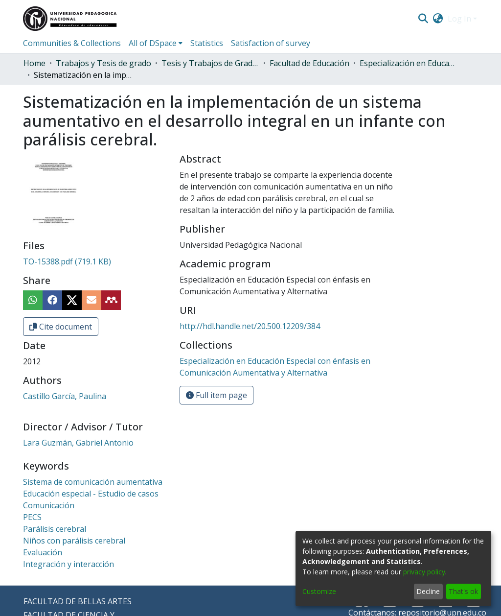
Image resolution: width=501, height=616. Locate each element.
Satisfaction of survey (270, 43)
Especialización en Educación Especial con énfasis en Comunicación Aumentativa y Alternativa (408, 63)
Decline (428, 591)
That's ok (463, 591)
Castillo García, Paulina (64, 396)
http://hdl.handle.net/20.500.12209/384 (250, 326)
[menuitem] (438, 18)
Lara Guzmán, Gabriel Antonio (78, 442)
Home (34, 63)
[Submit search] (423, 18)
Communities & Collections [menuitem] (72, 43)
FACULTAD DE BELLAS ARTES (77, 601)
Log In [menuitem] (459, 18)
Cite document (60, 326)
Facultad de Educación (309, 63)
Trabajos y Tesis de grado (103, 63)
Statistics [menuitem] (206, 43)
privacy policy (424, 571)
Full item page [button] (216, 395)
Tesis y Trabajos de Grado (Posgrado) (210, 63)
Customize (319, 591)
